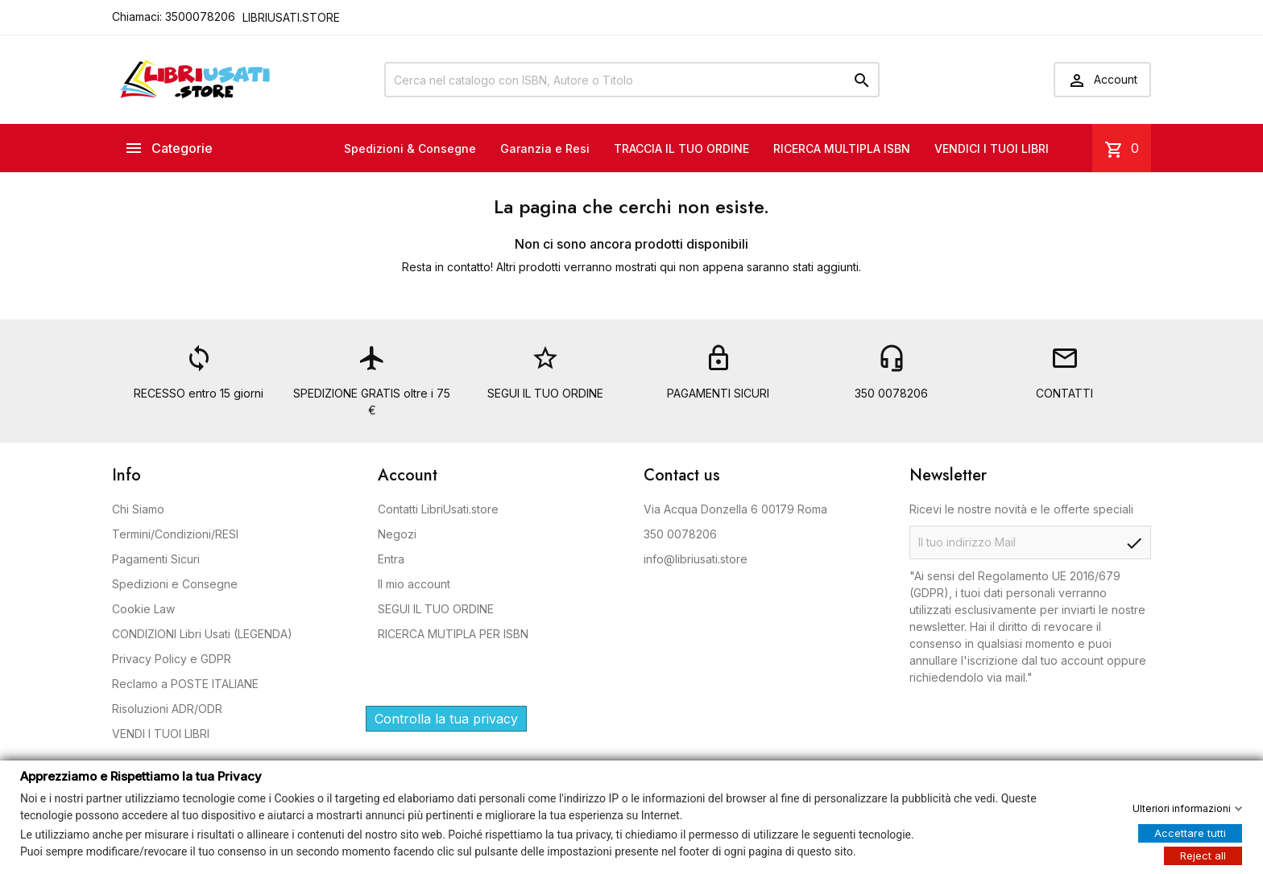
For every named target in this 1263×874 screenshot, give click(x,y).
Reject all (1203, 854)
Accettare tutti (1190, 832)
